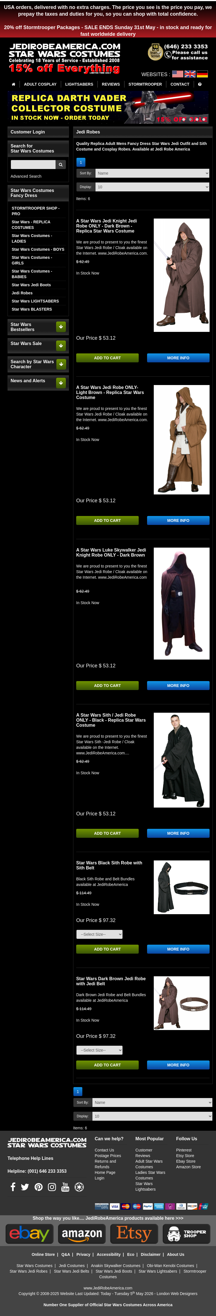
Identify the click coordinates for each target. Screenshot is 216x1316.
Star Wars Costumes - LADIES (32, 238)
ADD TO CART (107, 358)
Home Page (105, 1172)
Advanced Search (26, 176)
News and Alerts (28, 380)
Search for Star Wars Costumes (32, 148)
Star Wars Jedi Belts (71, 1271)
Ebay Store (185, 1161)
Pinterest (183, 1150)
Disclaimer (151, 1254)
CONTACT (180, 84)
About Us (175, 1254)
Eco (131, 1254)
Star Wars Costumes (34, 1265)
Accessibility (109, 1254)
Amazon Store (188, 1167)
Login (99, 1178)
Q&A (65, 1254)
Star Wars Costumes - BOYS (38, 249)
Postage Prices (108, 1155)
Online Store (43, 1254)
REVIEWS (111, 84)
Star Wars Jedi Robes (29, 1271)
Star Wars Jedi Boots (31, 285)
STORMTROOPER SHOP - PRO (35, 211)
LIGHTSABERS (79, 84)
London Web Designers (177, 1293)
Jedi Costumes (72, 1265)
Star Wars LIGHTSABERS (35, 301)
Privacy (83, 1254)
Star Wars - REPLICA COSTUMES (31, 225)
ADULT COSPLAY (40, 84)
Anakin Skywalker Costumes (115, 1265)
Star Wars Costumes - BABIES (32, 274)
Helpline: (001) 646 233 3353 (37, 1171)
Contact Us (104, 1150)
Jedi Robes (22, 293)
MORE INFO (178, 358)
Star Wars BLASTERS (32, 309)
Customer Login (28, 132)
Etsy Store (185, 1155)
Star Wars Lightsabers (158, 1271)
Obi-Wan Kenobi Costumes (170, 1265)
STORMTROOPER (145, 84)
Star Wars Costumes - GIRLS (32, 260)
